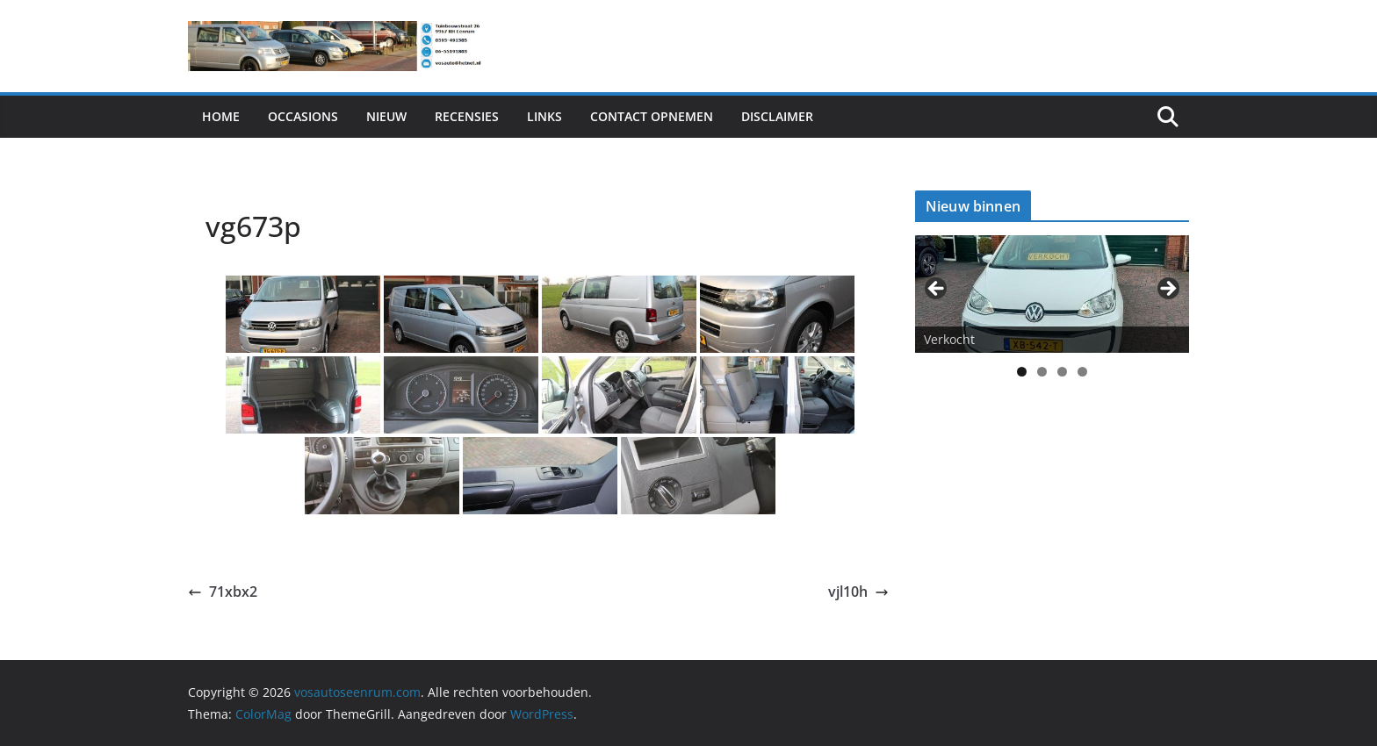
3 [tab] (1062, 372)
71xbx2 (222, 591)
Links (544, 116)
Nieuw (386, 116)
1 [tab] (1022, 372)
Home (221, 116)
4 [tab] (1082, 372)
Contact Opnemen (651, 116)
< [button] (937, 289)
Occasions (303, 116)
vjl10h (858, 591)
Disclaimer (777, 116)
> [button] (1167, 289)
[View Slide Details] (1052, 293)
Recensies (467, 116)
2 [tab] (1042, 372)
